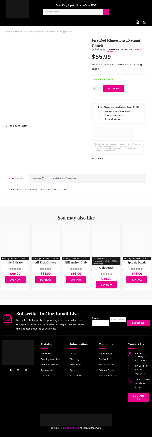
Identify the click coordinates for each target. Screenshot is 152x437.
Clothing (45, 375)
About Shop (105, 353)
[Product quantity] (97, 88)
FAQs (73, 353)
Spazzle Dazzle (136, 262)
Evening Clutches (24, 31)
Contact (103, 359)
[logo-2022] (24, 9)
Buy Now (113, 88)
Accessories (47, 370)
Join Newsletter (107, 375)
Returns (74, 370)
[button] (76, 22)
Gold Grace (15, 262)
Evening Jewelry (50, 364)
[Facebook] (11, 370)
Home (9, 31)
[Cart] (144, 22)
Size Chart (75, 375)
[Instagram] (25, 370)
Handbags (46, 353)
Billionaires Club (76, 262)
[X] (18, 370)
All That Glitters (45, 262)
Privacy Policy (106, 370)
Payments (75, 364)
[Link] (137, 22)
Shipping (74, 359)
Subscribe (138, 323)
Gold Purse (106, 267)
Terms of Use (106, 364)
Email (95, 318)
